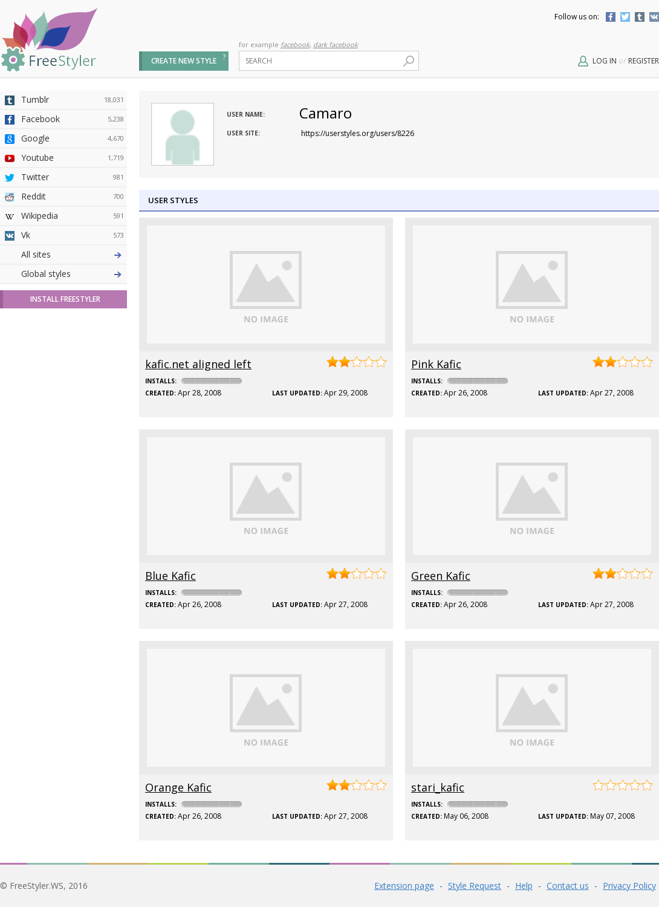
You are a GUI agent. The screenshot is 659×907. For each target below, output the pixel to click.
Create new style (183, 61)
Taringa (72, 351)
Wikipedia (72, 216)
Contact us (568, 885)
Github (72, 313)
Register (643, 61)
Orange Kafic (178, 787)
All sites (36, 467)
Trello (72, 409)
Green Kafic (440, 575)
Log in (604, 61)
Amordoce (72, 293)
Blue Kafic (170, 575)
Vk (72, 235)
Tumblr (639, 17)
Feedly (72, 429)
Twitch (72, 448)
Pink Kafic (436, 364)
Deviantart (72, 254)
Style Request (474, 885)
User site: (243, 133)
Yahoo (72, 332)
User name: (246, 114)
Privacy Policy (629, 885)
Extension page (404, 885)
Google (72, 138)
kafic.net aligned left (198, 364)
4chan (72, 274)
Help (524, 885)
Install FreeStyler (65, 512)
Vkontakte (654, 17)
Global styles (46, 486)
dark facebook (335, 44)
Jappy (72, 390)
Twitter (625, 17)
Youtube (72, 158)
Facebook (610, 17)
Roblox (72, 371)
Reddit (72, 196)
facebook (295, 44)
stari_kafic (437, 787)
